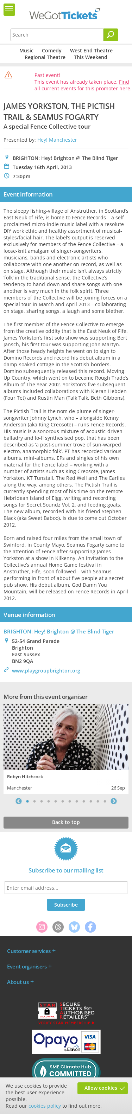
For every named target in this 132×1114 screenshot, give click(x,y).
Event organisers (26, 966)
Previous (18, 801)
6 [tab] (62, 801)
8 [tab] (76, 801)
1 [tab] (27, 801)
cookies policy (45, 1105)
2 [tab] (34, 801)
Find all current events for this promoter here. (83, 85)
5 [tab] (55, 801)
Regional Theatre (45, 57)
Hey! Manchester (57, 139)
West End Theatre (91, 50)
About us (18, 981)
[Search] (110, 34)
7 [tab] (69, 801)
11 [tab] (98, 801)
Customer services (29, 950)
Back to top (66, 822)
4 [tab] (48, 801)
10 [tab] (91, 801)
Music (26, 50)
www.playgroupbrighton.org (46, 670)
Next (113, 801)
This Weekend (90, 57)
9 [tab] (84, 801)
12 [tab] (105, 801)
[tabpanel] (66, 748)
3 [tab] (41, 801)
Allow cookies (100, 1087)
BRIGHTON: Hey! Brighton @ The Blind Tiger (59, 631)
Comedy (52, 50)
